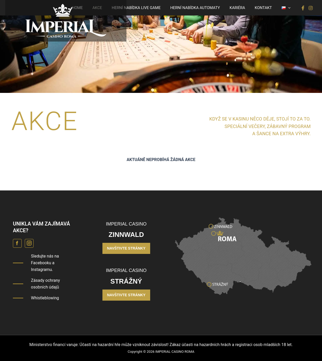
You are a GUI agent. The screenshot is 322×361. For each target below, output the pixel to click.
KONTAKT (266, 7)
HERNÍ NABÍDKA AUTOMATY (202, 7)
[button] (289, 7)
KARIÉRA (242, 7)
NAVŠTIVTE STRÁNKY (126, 248)
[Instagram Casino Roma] (29, 243)
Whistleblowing (45, 297)
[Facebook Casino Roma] (17, 243)
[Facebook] (303, 8)
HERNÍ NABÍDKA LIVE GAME (144, 7)
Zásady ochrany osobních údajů (45, 284)
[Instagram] (310, 8)
